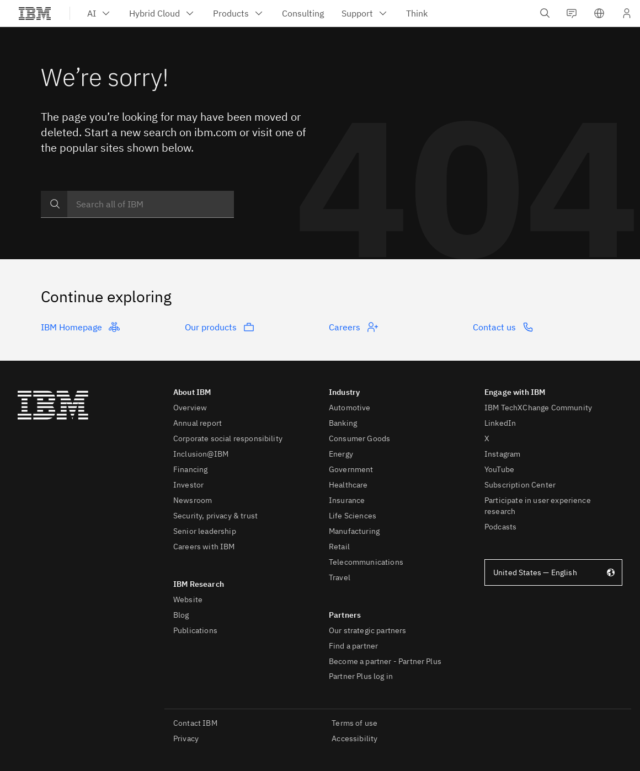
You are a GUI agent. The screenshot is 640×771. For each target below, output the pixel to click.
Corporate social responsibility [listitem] (227, 438)
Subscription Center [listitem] (520, 485)
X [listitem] (486, 438)
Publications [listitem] (195, 630)
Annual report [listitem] (197, 423)
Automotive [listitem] (350, 408)
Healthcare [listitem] (348, 485)
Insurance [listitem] (347, 500)
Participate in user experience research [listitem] (537, 505)
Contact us (503, 327)
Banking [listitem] (343, 423)
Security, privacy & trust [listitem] (215, 516)
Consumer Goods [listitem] (359, 438)
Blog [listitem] (181, 615)
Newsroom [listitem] (192, 500)
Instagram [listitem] (502, 454)
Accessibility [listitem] (354, 738)
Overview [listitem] (190, 408)
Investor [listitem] (188, 485)
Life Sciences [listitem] (352, 516)
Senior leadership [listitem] (204, 531)
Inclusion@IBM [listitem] (200, 454)
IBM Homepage (80, 327)
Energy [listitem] (341, 454)
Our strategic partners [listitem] (368, 630)
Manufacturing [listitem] (354, 531)
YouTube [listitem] (499, 469)
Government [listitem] (351, 469)
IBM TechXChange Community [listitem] (538, 408)
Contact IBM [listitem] (195, 723)
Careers (353, 327)
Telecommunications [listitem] (366, 562)
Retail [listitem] (339, 547)
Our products (219, 327)
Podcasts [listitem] (500, 527)
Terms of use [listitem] (354, 723)
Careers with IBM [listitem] (204, 547)
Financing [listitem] (190, 469)
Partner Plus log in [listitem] (361, 676)
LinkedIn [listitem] (500, 423)
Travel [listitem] (339, 577)
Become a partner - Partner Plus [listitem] (385, 661)
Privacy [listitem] (186, 738)
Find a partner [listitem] (353, 646)
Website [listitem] (187, 599)
